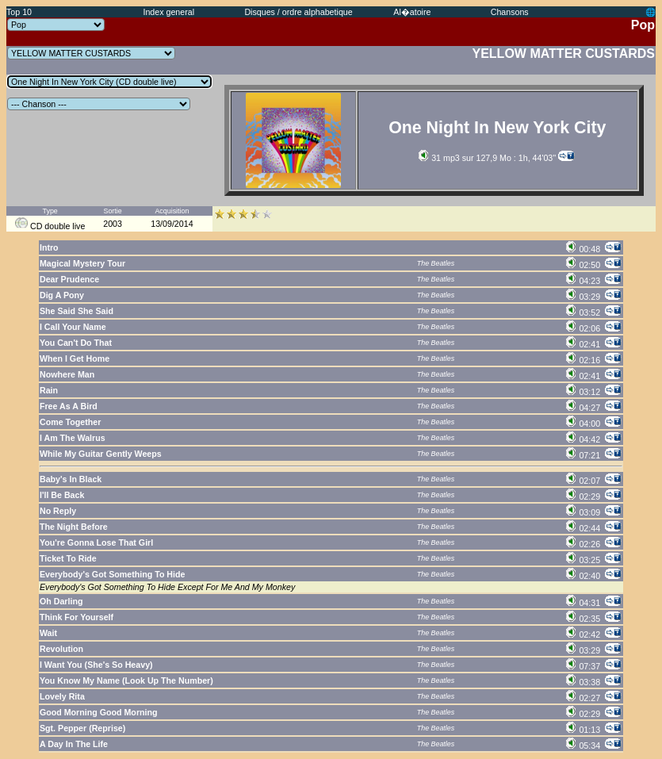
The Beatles (435, 263)
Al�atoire (411, 12)
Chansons (510, 12)
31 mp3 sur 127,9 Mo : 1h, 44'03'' (487, 158)
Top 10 (19, 12)
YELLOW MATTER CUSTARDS (564, 53)
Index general (168, 12)
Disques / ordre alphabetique (298, 12)
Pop (643, 25)
